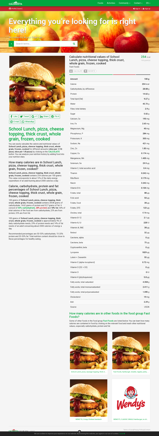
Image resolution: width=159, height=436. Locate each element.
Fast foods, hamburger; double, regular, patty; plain (132, 372)
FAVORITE (89, 71)
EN (148, 3)
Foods (100, 3)
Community (124, 3)
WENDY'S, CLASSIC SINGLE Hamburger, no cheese (131, 419)
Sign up (146, 9)
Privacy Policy (139, 430)
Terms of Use (128, 430)
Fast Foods (74, 67)
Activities (111, 3)
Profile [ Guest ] (15, 9)
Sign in (136, 9)
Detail (122, 434)
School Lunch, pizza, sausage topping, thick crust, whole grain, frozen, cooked (99, 372)
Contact (138, 3)
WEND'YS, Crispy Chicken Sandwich (89, 419)
